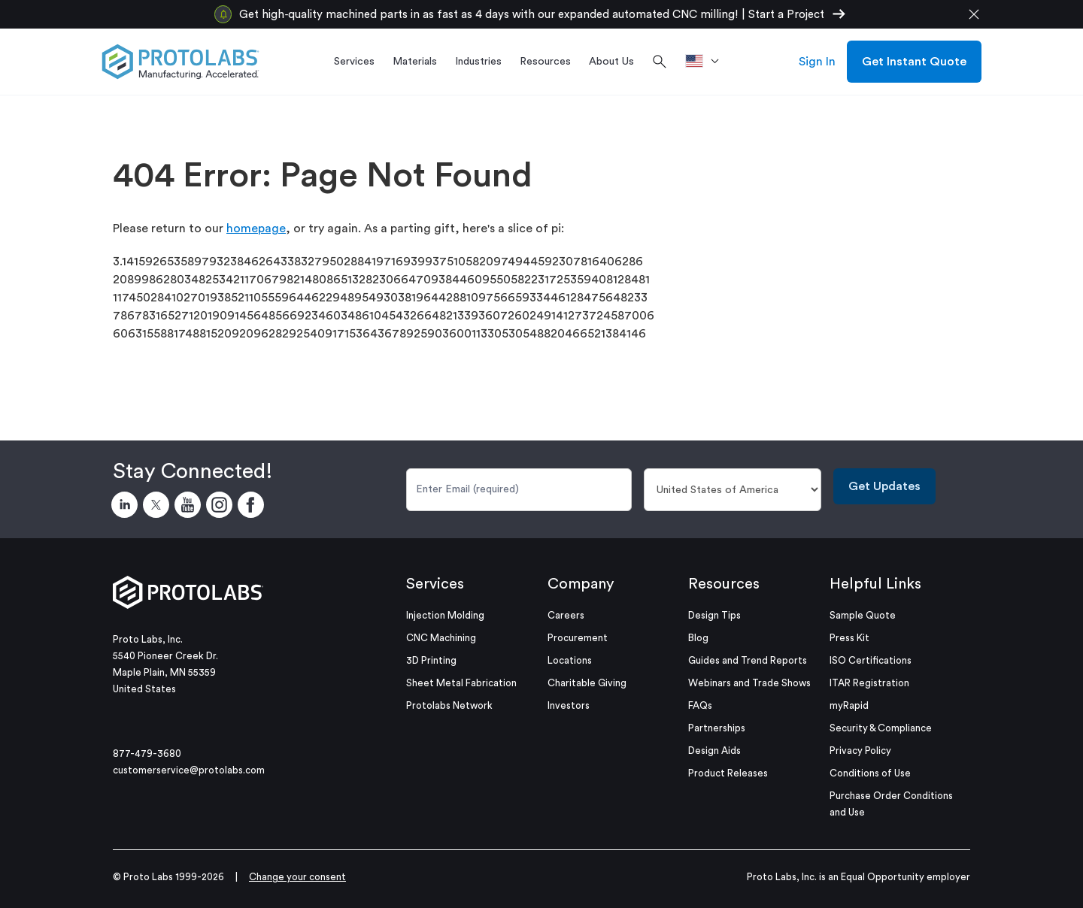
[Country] (733, 489)
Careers (566, 615)
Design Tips (714, 615)
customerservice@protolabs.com (189, 770)
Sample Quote (863, 615)
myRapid (849, 705)
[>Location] (707, 62)
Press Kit (849, 638)
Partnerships (716, 728)
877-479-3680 (147, 753)
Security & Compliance (881, 728)
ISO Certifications (871, 660)
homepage (256, 228)
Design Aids (714, 750)
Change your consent (297, 877)
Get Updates (884, 486)
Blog (698, 638)
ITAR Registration (869, 683)
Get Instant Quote (914, 62)
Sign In (817, 62)
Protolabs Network (449, 705)
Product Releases (728, 773)
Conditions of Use (870, 773)
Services (435, 584)
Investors (569, 705)
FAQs (700, 705)
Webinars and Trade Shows (749, 683)
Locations (570, 660)
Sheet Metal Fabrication (461, 683)
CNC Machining (441, 638)
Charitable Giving (587, 683)
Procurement (578, 638)
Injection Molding (445, 615)
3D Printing (431, 660)
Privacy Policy (860, 750)
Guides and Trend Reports (747, 660)
